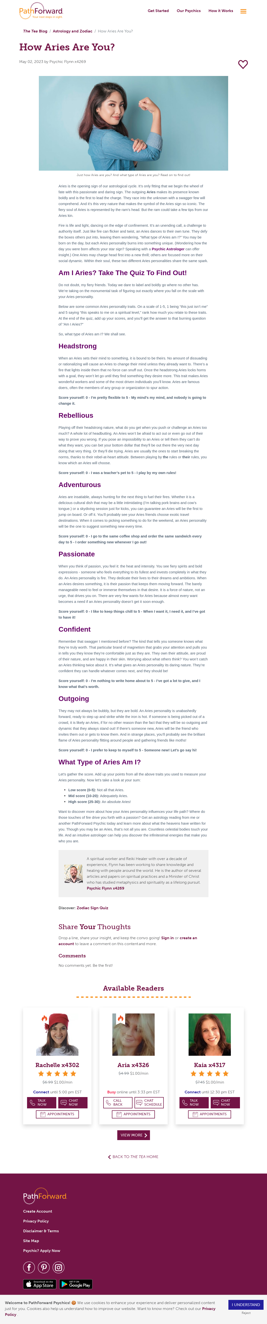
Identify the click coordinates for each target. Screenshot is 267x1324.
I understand (246, 1304)
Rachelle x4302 (57, 1065)
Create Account (37, 1211)
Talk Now (38, 1103)
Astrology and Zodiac (72, 31)
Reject (246, 1313)
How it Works (220, 10)
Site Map (31, 1240)
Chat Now (69, 1103)
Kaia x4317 (209, 1065)
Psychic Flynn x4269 (105, 888)
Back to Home (135, 1156)
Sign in (167, 938)
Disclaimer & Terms (41, 1231)
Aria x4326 (133, 1065)
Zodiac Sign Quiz (92, 908)
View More (134, 1135)
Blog (35, 31)
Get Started (158, 10)
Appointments (57, 1114)
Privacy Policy (36, 1221)
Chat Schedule (149, 1103)
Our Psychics (189, 10)
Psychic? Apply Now (41, 1250)
